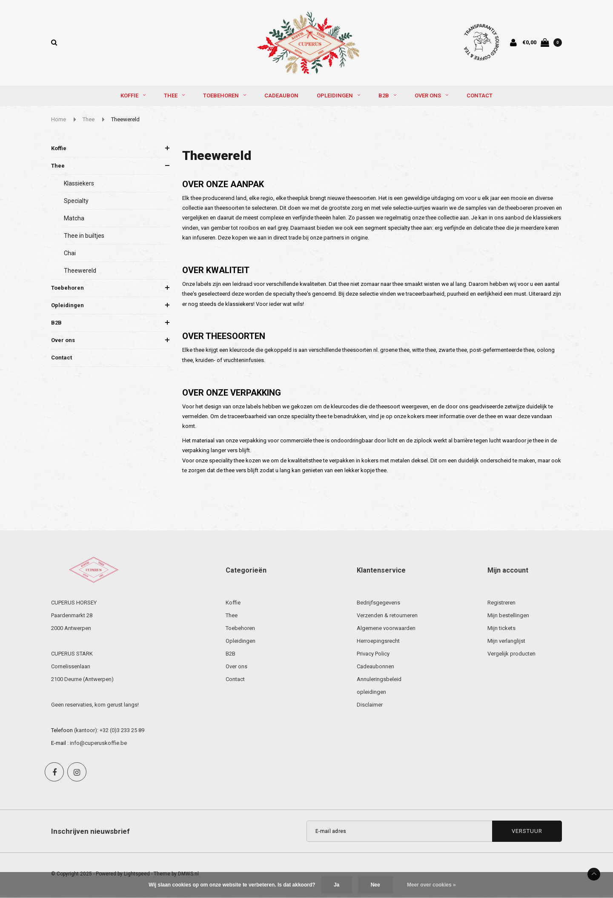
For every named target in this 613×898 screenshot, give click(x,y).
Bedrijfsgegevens (378, 605)
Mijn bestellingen (508, 618)
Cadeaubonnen (375, 669)
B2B (387, 98)
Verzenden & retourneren (387, 618)
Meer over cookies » (431, 885)
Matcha (74, 220)
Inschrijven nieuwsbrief (90, 834)
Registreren (501, 605)
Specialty (76, 203)
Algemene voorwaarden (386, 631)
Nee (375, 885)
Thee (174, 98)
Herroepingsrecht (378, 644)
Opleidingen (338, 98)
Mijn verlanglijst (506, 644)
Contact (480, 98)
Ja (336, 885)
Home (58, 122)
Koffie (133, 98)
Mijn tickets (501, 631)
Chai (70, 255)
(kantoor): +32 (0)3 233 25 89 (109, 733)
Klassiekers (79, 185)
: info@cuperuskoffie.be (97, 746)
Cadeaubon (281, 98)
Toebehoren (224, 98)
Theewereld (125, 122)
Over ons (431, 98)
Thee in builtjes (84, 238)
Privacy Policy (373, 656)
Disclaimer (370, 707)
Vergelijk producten (511, 656)
